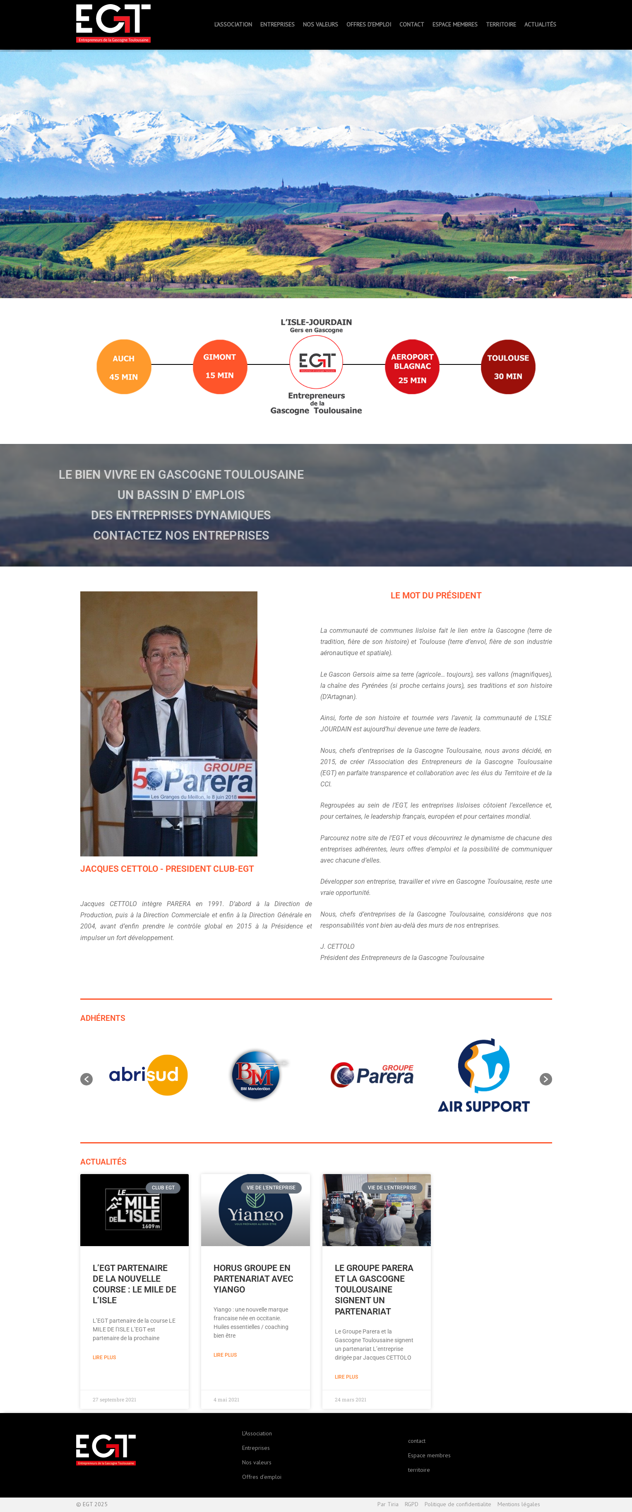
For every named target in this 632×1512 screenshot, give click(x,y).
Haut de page (551, 1505)
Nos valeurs (257, 1462)
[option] (148, 1075)
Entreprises (256, 1448)
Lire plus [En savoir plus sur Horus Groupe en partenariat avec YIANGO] (225, 1355)
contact (416, 1440)
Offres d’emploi (261, 1477)
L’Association (257, 1433)
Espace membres (429, 1455)
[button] (86, 1079)
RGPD (411, 1504)
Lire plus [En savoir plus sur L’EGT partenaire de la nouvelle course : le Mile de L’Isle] (104, 1357)
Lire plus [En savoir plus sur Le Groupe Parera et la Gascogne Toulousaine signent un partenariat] (346, 1377)
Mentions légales (518, 1504)
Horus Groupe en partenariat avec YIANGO (253, 1279)
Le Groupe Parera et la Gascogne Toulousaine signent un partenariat (374, 1290)
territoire (419, 1469)
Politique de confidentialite (458, 1504)
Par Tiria (388, 1504)
